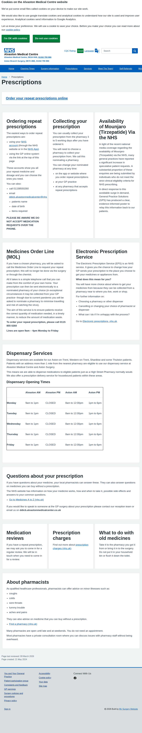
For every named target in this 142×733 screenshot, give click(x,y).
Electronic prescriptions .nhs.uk (100, 321)
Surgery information (50, 69)
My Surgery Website (128, 709)
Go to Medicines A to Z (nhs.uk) (26, 499)
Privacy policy (10, 701)
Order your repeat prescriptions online (37, 98)
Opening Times (27, 69)
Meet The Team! (105, 69)
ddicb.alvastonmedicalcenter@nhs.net (30, 197)
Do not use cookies (46, 38)
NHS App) (33, 149)
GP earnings (10, 689)
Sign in (7, 709)
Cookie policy (45, 678)
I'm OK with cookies (15, 38)
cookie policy (13, 29)
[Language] (92, 50)
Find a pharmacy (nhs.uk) (23, 624)
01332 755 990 (44, 57)
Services (88, 69)
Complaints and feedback (16, 685)
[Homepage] (33, 52)
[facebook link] (75, 678)
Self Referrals (125, 69)
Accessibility (44, 673)
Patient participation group (16, 681)
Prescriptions (71, 69)
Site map (43, 686)
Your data (43, 682)
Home (11, 69)
